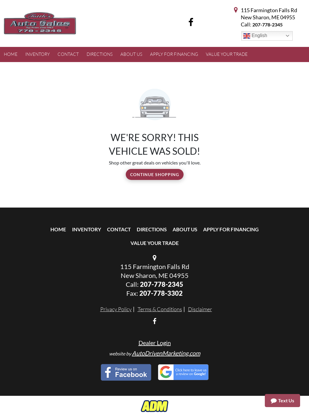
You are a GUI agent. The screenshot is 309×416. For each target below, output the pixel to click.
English (255, 35)
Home (58, 229)
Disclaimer (200, 309)
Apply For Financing (231, 229)
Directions (152, 229)
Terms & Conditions (160, 309)
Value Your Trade (154, 243)
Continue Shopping (154, 174)
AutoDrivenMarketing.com (166, 353)
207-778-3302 (161, 293)
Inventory (86, 229)
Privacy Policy (116, 309)
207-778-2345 (267, 24)
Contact (119, 229)
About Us (185, 229)
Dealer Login (154, 342)
